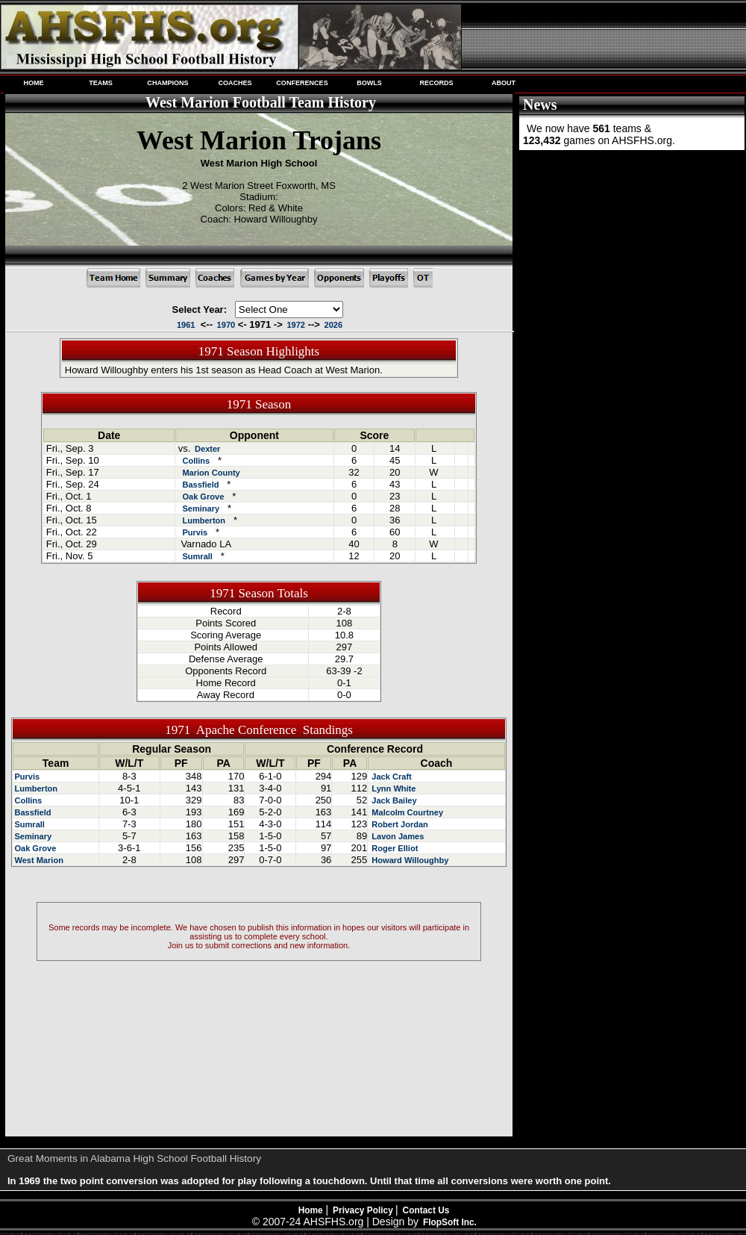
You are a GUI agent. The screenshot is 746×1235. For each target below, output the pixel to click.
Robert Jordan (398, 824)
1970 (226, 324)
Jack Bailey (392, 800)
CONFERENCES (301, 83)
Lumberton (203, 520)
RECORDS (436, 83)
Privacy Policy (364, 1210)
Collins (196, 460)
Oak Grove (203, 496)
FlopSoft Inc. (450, 1222)
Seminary (200, 508)
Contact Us (426, 1210)
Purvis (194, 532)
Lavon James (396, 836)
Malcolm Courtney (406, 812)
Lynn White (392, 788)
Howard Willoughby (408, 860)
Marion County (210, 472)
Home (310, 1210)
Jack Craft (390, 776)
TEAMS (101, 83)
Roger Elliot (393, 848)
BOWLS (369, 83)
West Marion (38, 860)
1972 (295, 324)
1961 (186, 324)
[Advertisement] (630, 252)
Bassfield (200, 484)
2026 (334, 324)
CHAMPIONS (167, 83)
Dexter (207, 448)
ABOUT (503, 83)
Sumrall (197, 556)
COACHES (234, 83)
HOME (33, 83)
